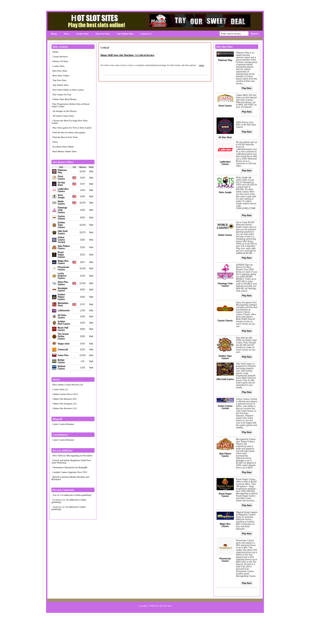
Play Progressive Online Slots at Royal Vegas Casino (70, 105)
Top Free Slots (102, 33)
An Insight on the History (65, 111)
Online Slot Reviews (62, 408)
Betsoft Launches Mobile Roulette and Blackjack (70, 478)
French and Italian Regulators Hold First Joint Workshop (71, 461)
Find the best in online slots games (69, 132)
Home (54, 33)
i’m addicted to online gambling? (75, 495)
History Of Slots (60, 61)
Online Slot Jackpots (62, 403)
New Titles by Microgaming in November (72, 455)
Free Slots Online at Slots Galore (68, 89)
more (201, 65)
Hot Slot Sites (166, 606)
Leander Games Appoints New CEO (70, 472)
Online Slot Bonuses (62, 398)
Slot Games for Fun (62, 94)
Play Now (246, 88)
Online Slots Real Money (65, 99)
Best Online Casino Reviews (66, 384)
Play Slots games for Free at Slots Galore (72, 127)
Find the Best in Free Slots (65, 137)
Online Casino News (62, 394)
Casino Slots (82, 33)
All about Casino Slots (63, 115)
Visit (91, 171)
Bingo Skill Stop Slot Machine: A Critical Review (127, 55)
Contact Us (146, 33)
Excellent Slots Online (63, 146)
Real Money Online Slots (65, 151)
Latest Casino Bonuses (63, 424)
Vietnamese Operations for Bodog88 (70, 467)
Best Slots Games (61, 75)
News (66, 33)
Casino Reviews (60, 56)
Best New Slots (60, 70)
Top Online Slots (125, 33)
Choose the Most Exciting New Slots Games (69, 121)
